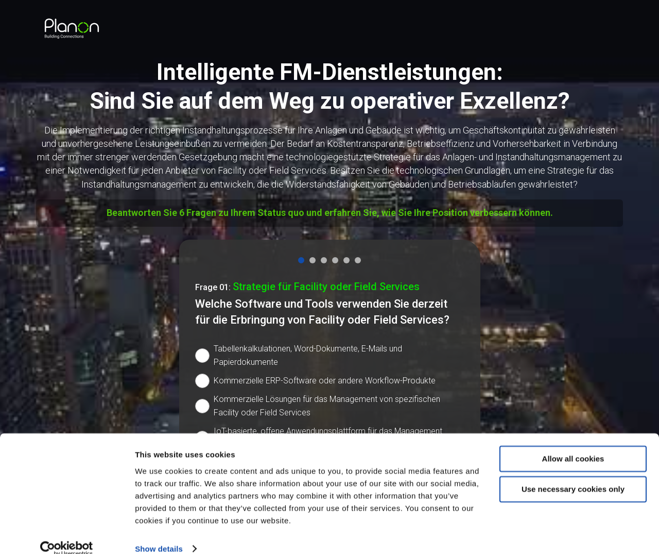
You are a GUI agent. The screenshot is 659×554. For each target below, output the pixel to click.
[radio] (329, 355)
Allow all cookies (573, 444)
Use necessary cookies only (573, 473)
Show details (159, 533)
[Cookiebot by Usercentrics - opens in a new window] (67, 534)
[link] (72, 29)
